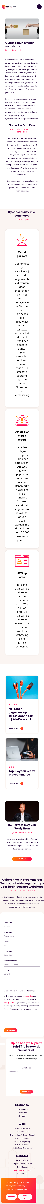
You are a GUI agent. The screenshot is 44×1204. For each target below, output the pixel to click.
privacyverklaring (10, 1002)
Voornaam (8, 923)
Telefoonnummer (10, 961)
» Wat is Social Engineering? (22, 1148)
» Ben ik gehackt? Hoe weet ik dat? (22, 1135)
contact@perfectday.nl (22, 1170)
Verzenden (10, 1030)
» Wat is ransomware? (22, 1128)
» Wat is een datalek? (22, 1145)
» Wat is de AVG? (22, 1131)
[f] (22, 979)
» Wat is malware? (22, 1138)
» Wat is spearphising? (22, 1141)
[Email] (22, 945)
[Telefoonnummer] (22, 964)
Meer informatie (21, 1189)
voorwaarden (28, 996)
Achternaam (8, 932)
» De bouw (22, 1116)
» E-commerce (22, 1109)
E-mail (6, 942)
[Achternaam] (22, 936)
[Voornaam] (22, 926)
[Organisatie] (22, 955)
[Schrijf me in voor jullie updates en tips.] (4, 990)
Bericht (6, 970)
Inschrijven (26, 1091)
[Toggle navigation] (39, 6)
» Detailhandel (22, 1113)
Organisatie (8, 951)
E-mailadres (26, 1068)
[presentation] (22, 1017)
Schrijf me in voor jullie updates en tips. (20, 991)
